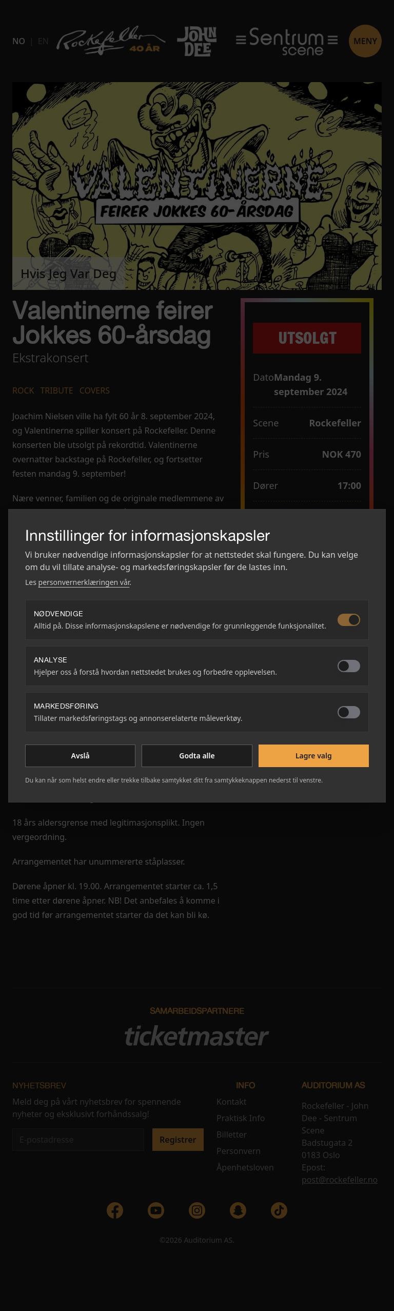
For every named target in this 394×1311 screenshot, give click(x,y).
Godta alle (196, 755)
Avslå (80, 755)
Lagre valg (314, 755)
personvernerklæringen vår (84, 582)
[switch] (349, 620)
